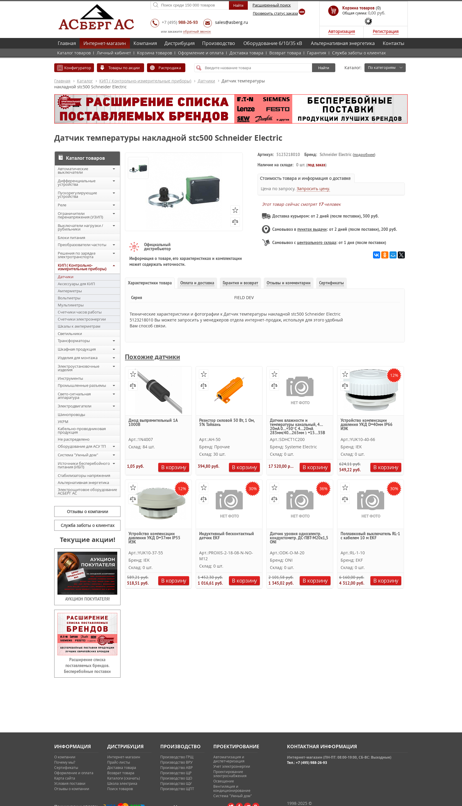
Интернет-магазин (104, 43)
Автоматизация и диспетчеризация (229, 758)
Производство (218, 43)
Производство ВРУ (176, 762)
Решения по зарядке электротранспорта (76, 255)
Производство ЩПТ (177, 788)
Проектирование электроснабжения (230, 773)
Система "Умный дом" (78, 454)
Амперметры (70, 290)
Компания (145, 43)
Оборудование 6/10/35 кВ (272, 43)
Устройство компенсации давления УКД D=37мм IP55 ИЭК (154, 538)
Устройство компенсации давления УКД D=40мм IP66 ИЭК (366, 424)
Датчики (206, 81)
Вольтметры (69, 298)
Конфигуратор (77, 67)
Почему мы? (64, 762)
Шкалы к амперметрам (79, 326)
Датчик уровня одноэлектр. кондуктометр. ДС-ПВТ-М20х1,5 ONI (299, 538)
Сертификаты (66, 767)
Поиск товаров (120, 788)
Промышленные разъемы (82, 385)
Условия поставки (69, 783)
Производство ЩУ (176, 783)
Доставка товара (246, 53)
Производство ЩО (176, 778)
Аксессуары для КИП (76, 283)
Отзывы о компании (87, 511)
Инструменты (70, 378)
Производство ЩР (176, 772)
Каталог (85, 81)
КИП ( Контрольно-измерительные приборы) (145, 81)
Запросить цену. (313, 188)
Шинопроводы (71, 414)
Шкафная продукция (77, 349)
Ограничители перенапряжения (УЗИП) (80, 215)
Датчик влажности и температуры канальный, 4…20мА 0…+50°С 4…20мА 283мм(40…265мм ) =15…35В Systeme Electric (297, 426)
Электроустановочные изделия (78, 368)
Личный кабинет (114, 53)
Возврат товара (285, 53)
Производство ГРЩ (176, 756)
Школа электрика (122, 783)
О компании (64, 756)
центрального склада (316, 242)
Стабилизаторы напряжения (84, 475)
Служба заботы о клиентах (359, 53)
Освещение (223, 781)
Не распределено (74, 439)
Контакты (393, 43)
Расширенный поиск (272, 5)
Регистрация (386, 31)
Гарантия (316, 53)
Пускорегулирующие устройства (77, 194)
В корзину (173, 467)
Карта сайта (64, 778)
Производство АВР (176, 767)
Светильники (70, 333)
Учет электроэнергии (231, 766)
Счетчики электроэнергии (82, 319)
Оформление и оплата (201, 53)
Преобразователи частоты (82, 244)
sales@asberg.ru (231, 22)
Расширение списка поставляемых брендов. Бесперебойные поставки (87, 665)
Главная (67, 43)
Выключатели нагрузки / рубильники (80, 227)
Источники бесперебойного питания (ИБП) (84, 465)
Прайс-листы (118, 762)
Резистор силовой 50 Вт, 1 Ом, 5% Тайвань (226, 422)
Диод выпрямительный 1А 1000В (152, 422)
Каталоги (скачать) (123, 778)
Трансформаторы (74, 340)
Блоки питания (71, 237)
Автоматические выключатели (73, 170)
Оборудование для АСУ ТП (82, 446)
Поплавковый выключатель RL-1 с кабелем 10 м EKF (370, 536)
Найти (323, 68)
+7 (180, 22)
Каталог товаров (74, 53)
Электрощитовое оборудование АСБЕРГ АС (87, 491)
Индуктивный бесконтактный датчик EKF (226, 536)
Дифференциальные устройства (76, 182)
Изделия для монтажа (78, 357)
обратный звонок (197, 31)
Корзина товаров (154, 53)
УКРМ (63, 421)
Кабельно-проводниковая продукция (82, 430)
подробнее (364, 154)
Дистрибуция (179, 43)
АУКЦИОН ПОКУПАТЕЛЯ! (87, 599)
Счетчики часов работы (80, 312)
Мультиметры (71, 305)
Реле (62, 205)
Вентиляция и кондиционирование (231, 788)
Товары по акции (124, 67)
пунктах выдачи (312, 229)
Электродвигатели (74, 406)
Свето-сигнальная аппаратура (74, 395)
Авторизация (341, 31)
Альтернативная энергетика (343, 43)
